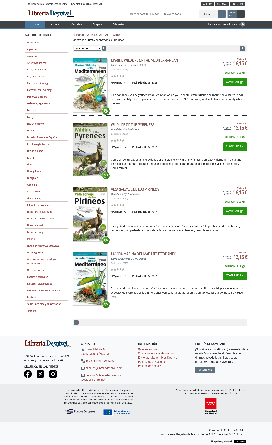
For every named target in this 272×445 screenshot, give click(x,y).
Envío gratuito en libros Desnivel (86, 3)
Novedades (33, 42)
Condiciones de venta (56, 3)
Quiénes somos (36, 3)
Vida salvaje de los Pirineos (135, 189)
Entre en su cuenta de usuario (226, 24)
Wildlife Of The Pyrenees (132, 124)
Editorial (237, 3)
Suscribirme (205, 369)
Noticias (222, 3)
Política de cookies (150, 366)
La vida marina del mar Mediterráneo (143, 254)
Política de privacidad (151, 362)
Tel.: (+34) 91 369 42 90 (97, 361)
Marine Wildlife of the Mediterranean (144, 60)
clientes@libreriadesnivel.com (101, 368)
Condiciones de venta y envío (156, 353)
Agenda (207, 3)
